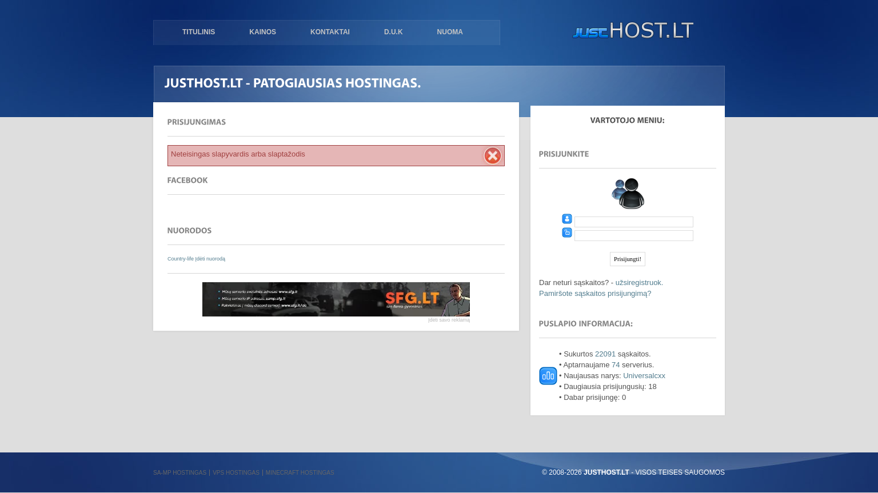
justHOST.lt (630, 31)
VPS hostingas (236, 473)
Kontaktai (330, 32)
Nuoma (450, 32)
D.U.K (393, 32)
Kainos (262, 32)
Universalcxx (644, 375)
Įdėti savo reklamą (449, 320)
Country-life (181, 259)
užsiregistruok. (640, 282)
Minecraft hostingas (300, 473)
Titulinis (198, 32)
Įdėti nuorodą (210, 259)
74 (616, 364)
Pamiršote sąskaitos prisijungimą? (595, 293)
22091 (605, 354)
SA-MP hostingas (179, 473)
